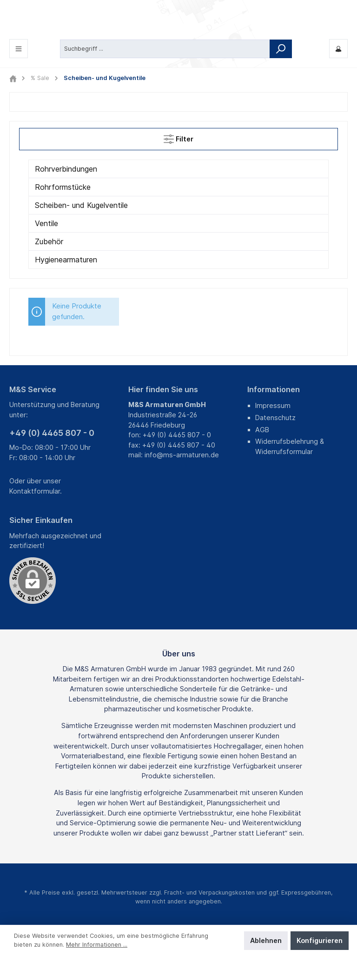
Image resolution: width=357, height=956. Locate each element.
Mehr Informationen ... (96, 944)
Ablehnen (266, 940)
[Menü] (18, 48)
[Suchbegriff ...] (165, 48)
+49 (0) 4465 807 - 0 (51, 433)
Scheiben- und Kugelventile (81, 205)
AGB (262, 430)
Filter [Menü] (178, 137)
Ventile (46, 223)
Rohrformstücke (63, 187)
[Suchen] (281, 48)
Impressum (273, 405)
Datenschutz (275, 417)
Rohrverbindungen (66, 169)
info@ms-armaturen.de (182, 455)
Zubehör (49, 241)
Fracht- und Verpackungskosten (209, 892)
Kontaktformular (34, 491)
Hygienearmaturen (66, 259)
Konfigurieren (320, 940)
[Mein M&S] (338, 48)
